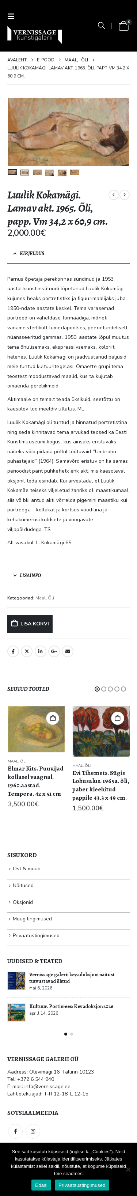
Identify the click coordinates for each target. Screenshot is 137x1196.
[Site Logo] (34, 35)
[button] (13, 16)
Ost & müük (26, 868)
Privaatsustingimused (82, 1185)
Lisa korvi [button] (52, 718)
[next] (124, 195)
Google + (54, 651)
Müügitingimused (32, 918)
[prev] (114, 195)
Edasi (41, 1185)
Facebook (13, 651)
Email (67, 651)
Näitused (23, 885)
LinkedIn (40, 651)
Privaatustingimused (36, 935)
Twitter (27, 651)
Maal (40, 598)
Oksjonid (23, 902)
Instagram (33, 1131)
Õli (51, 598)
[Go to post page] (16, 981)
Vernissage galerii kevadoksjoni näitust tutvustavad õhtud (72, 978)
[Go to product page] (36, 729)
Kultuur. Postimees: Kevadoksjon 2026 (71, 1006)
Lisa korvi (34, 623)
